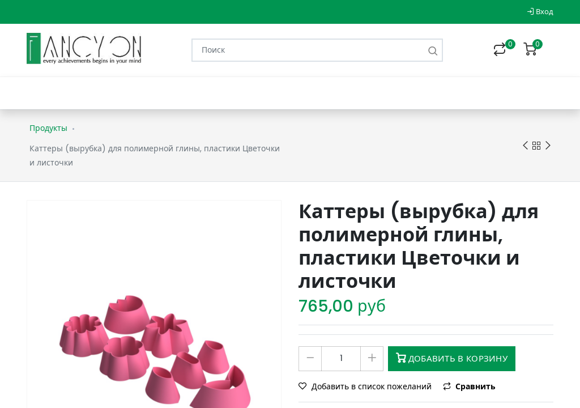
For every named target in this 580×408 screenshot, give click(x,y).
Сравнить (469, 386)
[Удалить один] (310, 358)
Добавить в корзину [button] (452, 358)
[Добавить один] (371, 358)
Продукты (48, 128)
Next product (548, 146)
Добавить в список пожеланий (366, 386)
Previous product (525, 146)
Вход (540, 11)
